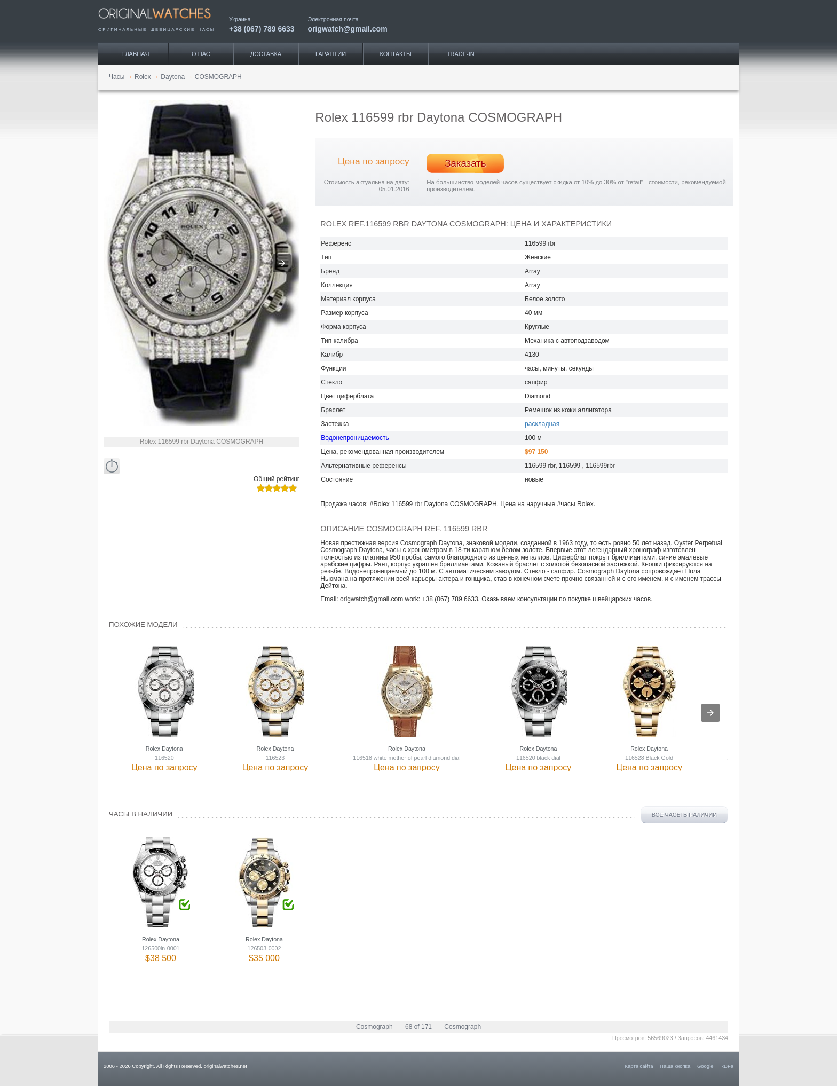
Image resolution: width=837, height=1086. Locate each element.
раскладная (542, 424)
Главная (135, 54)
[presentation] (710, 713)
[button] (282, 263)
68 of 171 (418, 1026)
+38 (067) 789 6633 (262, 29)
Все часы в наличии (684, 815)
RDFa (726, 1066)
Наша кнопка (675, 1066)
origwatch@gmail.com (348, 29)
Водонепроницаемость (355, 438)
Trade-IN (461, 54)
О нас (201, 54)
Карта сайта (639, 1066)
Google (705, 1066)
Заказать (465, 163)
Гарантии (330, 54)
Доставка (265, 54)
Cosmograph (374, 1026)
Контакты (396, 54)
